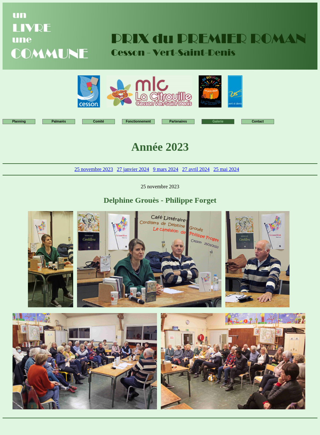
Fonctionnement (138, 121)
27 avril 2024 (196, 169)
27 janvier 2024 (133, 169)
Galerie (217, 121)
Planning (19, 121)
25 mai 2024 (226, 169)
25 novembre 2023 (93, 169)
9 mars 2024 (165, 169)
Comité (98, 121)
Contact (258, 121)
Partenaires (178, 121)
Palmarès (59, 121)
